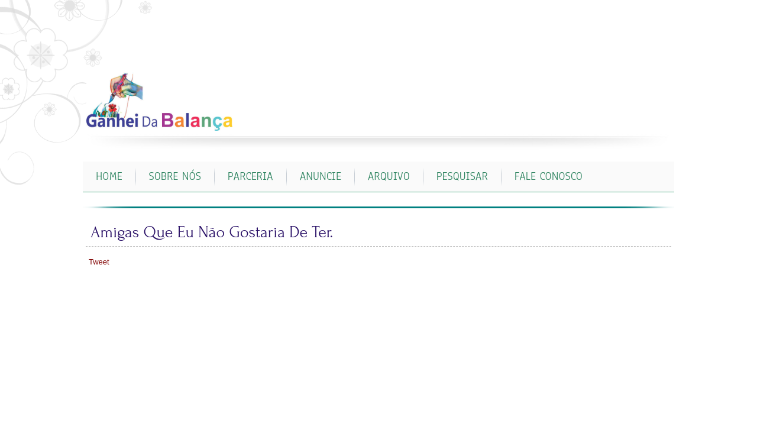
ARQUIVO (389, 176)
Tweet (99, 261)
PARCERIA (250, 176)
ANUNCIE (320, 176)
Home (109, 176)
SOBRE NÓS (175, 176)
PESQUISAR (462, 176)
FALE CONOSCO (549, 176)
